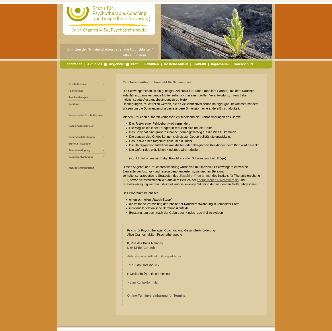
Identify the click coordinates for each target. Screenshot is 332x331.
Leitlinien (151, 64)
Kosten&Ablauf (176, 64)
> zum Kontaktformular (142, 282)
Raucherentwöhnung (80, 157)
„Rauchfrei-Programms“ (195, 175)
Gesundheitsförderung (81, 137)
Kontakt (200, 64)
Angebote (116, 64)
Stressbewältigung (79, 150)
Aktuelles (94, 64)
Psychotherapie (77, 84)
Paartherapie (75, 90)
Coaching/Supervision (81, 126)
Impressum (220, 64)
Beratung (73, 104)
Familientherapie (78, 97)
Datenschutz (243, 64)
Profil (135, 64)
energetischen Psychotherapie (217, 180)
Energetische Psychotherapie (85, 115)
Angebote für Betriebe (81, 167)
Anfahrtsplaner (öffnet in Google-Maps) (154, 256)
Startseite (74, 64)
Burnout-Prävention (79, 143)
